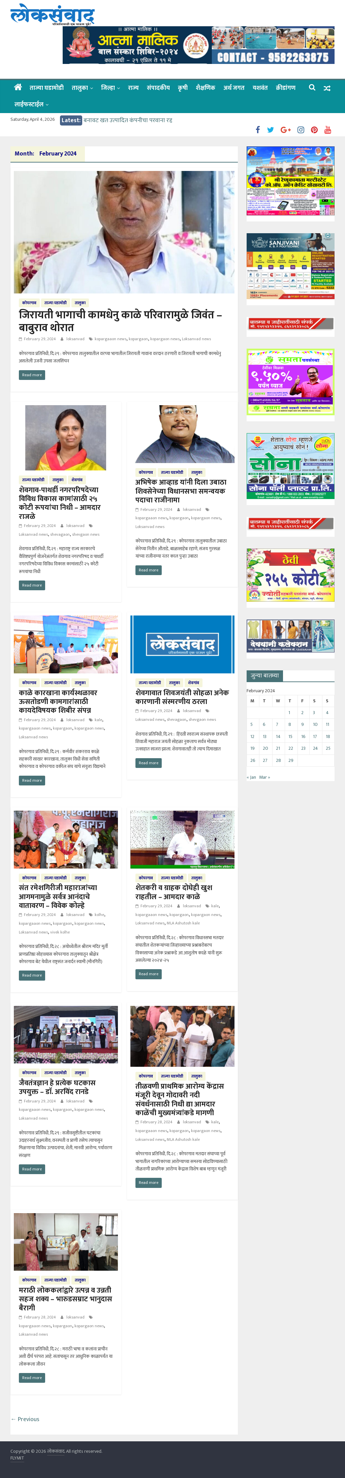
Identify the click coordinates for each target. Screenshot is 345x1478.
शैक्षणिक (205, 88)
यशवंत (260, 88)
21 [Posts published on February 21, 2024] (278, 748)
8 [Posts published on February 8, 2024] (289, 724)
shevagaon (60, 534)
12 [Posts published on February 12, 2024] (252, 736)
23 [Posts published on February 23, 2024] (303, 748)
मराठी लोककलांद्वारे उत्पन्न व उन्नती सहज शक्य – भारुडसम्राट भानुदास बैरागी (65, 1299)
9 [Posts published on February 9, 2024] (302, 724)
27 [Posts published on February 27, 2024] (265, 760)
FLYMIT (17, 1458)
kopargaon (138, 339)
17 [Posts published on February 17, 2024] (315, 736)
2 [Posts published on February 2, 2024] (302, 712)
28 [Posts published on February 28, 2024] (278, 760)
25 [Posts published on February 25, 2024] (328, 748)
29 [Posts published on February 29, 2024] (290, 760)
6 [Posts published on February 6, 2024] (264, 724)
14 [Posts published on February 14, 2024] (278, 736)
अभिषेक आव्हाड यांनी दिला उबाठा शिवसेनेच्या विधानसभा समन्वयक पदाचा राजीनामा (180, 491)
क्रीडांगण (285, 88)
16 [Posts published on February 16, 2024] (303, 736)
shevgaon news (85, 534)
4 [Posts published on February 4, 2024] (327, 712)
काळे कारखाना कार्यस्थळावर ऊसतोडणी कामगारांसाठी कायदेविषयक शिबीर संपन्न (58, 702)
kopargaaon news (110, 339)
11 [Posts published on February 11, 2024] (327, 724)
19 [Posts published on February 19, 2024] (252, 748)
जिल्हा (108, 88)
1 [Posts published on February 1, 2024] (289, 712)
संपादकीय (158, 88)
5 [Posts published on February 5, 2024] (251, 724)
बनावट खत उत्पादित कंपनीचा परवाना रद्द (128, 120)
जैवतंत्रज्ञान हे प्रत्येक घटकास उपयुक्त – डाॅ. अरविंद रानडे (57, 1087)
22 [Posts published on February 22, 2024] (290, 748)
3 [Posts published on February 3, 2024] (314, 712)
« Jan (251, 777)
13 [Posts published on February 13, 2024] (264, 736)
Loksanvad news (196, 339)
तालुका (80, 88)
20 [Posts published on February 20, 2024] (265, 748)
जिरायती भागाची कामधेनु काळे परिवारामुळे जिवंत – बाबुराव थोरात (120, 321)
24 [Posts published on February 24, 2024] (315, 748)
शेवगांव (77, 480)
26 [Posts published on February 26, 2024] (252, 760)
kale (98, 719)
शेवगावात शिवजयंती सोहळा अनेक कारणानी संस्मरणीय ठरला (182, 697)
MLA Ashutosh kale (183, 923)
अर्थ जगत (234, 88)
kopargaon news (165, 339)
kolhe (99, 914)
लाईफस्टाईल (28, 105)
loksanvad (76, 339)
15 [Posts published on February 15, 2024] (290, 736)
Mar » (264, 777)
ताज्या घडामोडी (47, 88)
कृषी (183, 88)
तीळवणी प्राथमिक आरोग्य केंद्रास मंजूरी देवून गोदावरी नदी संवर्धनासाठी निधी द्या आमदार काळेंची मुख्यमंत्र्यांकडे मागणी (179, 1099)
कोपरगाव (29, 303)
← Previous (24, 1419)
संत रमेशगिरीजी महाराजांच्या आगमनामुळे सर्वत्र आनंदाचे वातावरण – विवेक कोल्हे (58, 897)
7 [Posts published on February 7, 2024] (277, 724)
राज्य (133, 88)
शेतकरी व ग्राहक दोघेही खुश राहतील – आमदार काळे (173, 892)
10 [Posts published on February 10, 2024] (315, 724)
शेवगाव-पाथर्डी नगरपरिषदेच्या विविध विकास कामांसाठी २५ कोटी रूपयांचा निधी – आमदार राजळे (60, 503)
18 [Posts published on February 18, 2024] (328, 736)
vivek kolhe (60, 932)
